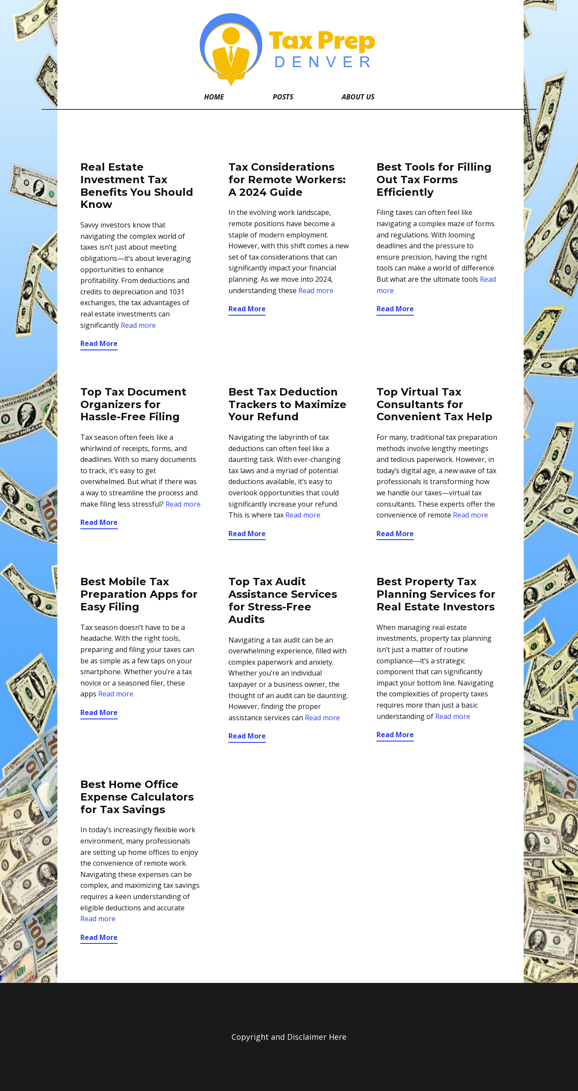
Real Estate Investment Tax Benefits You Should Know (136, 186)
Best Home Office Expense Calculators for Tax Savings (137, 797)
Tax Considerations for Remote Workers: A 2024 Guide (287, 179)
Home (214, 97)
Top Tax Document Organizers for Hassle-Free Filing (133, 404)
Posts (283, 97)
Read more (138, 325)
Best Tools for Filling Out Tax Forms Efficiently (434, 179)
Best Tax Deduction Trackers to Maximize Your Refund (287, 404)
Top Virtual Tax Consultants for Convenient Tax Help (434, 404)
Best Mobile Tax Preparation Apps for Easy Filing (139, 594)
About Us (358, 97)
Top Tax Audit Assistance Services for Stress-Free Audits (282, 600)
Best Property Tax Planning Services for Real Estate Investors (436, 594)
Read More (99, 343)
